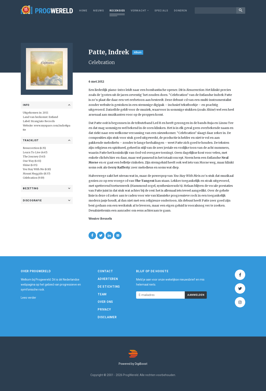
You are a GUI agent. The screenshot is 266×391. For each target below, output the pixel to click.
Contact (105, 271)
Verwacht (138, 10)
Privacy (104, 309)
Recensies (117, 10)
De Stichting (109, 286)
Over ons (105, 301)
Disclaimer (107, 317)
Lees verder (28, 297)
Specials (161, 10)
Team (102, 294)
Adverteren (108, 279)
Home (83, 10)
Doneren (180, 10)
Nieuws (98, 10)
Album (138, 52)
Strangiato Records (43, 121)
